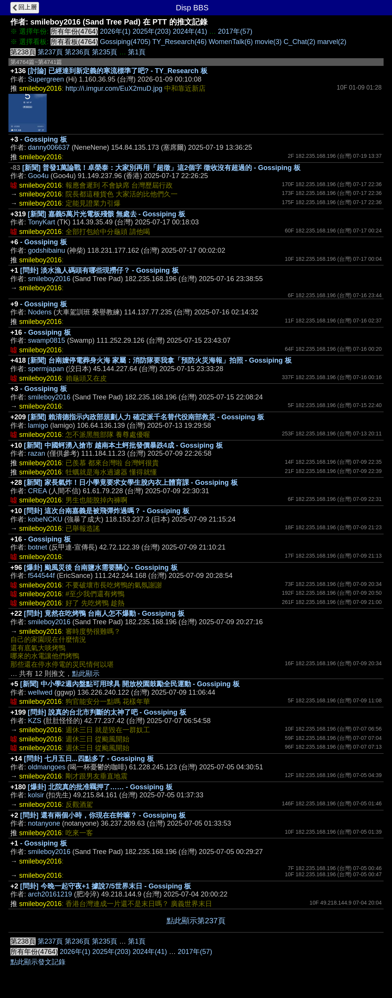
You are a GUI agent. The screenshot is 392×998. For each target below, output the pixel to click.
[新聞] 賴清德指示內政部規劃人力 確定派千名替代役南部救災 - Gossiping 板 (146, 417)
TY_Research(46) (179, 42)
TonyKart (41, 222)
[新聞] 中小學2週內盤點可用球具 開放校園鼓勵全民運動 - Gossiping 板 (130, 684)
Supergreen (46, 79)
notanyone (44, 823)
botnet (37, 547)
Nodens (40, 312)
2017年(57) (235, 31)
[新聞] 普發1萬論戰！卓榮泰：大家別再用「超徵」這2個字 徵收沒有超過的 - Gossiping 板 (161, 168)
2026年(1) (115, 31)
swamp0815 (46, 340)
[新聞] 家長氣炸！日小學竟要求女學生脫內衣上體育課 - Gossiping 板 (131, 482)
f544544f (41, 575)
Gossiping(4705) (125, 42)
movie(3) (268, 42)
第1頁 (136, 52)
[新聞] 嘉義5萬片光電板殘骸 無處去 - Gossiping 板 (106, 214)
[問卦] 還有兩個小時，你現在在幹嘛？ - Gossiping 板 (103, 815)
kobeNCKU (45, 519)
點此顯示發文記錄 (37, 962)
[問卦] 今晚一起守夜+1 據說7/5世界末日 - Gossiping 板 (105, 886)
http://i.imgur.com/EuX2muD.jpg (113, 88)
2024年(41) (190, 31)
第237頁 (50, 52)
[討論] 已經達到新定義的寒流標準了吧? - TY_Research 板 (117, 71)
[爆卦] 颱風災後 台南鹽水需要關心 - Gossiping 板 (101, 567)
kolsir (36, 795)
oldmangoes (46, 767)
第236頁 (77, 52)
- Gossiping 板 (43, 139)
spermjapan (46, 369)
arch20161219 (50, 894)
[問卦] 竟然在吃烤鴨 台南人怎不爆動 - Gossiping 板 (104, 613)
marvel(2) (331, 42)
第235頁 (104, 52)
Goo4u (38, 176)
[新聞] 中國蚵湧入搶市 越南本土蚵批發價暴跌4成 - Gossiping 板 (123, 445)
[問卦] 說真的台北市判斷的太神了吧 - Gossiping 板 (107, 712)
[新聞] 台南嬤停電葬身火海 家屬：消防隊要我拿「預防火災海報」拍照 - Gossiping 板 (160, 360)
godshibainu (46, 250)
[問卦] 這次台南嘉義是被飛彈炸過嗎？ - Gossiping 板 (106, 511)
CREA (37, 491)
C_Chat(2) (299, 42)
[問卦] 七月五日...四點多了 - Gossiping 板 (89, 758)
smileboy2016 (49, 279)
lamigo (38, 425)
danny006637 (49, 147)
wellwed (40, 692)
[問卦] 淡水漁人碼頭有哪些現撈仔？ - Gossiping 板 (99, 270)
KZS (34, 721)
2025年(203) (151, 31)
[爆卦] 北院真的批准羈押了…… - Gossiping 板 (100, 787)
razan (36, 453)
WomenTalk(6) (231, 42)
